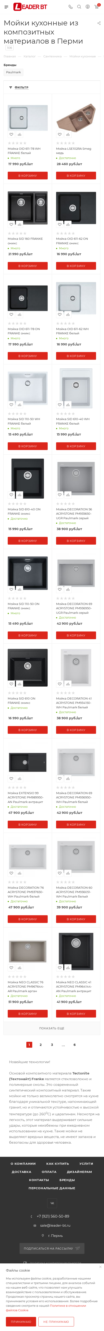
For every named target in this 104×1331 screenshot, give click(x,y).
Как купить (57, 1163)
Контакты (39, 1180)
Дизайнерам (79, 1172)
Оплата (49, 1172)
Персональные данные (52, 1188)
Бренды (67, 1180)
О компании (23, 1163)
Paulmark (13, 72)
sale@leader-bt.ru (55, 1225)
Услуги (86, 1163)
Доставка (21, 1172)
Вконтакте (52, 1203)
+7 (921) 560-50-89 (53, 1216)
